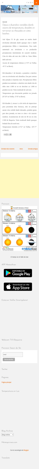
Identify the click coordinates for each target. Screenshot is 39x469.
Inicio (21, 149)
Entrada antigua (33, 149)
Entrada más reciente (7, 149)
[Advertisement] (19, 178)
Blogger (26, 450)
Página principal (6, 382)
